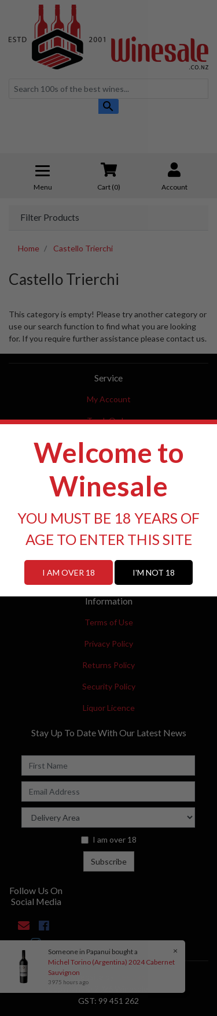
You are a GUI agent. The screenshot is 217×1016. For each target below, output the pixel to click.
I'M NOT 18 (154, 572)
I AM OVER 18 (68, 572)
